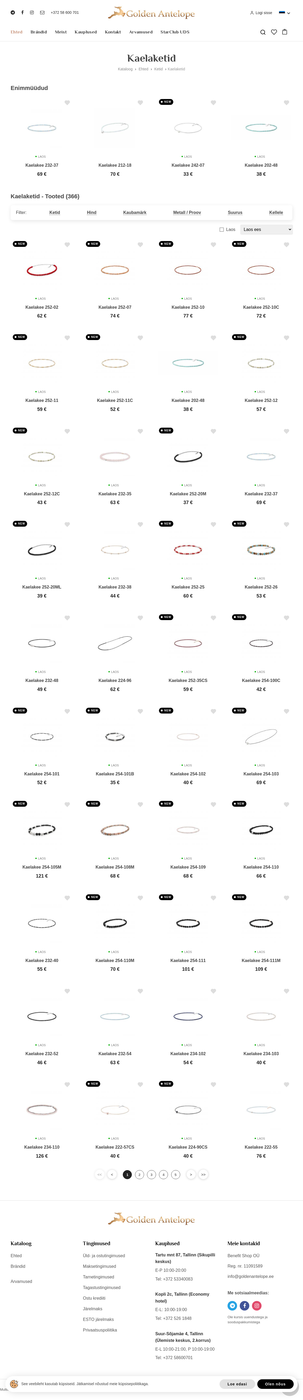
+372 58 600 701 (65, 12)
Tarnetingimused (98, 1277)
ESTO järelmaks (98, 1319)
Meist (61, 32)
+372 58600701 (178, 1357)
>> (206, 1175)
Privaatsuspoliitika (100, 1330)
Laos (230, 229)
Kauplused (86, 32)
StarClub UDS (175, 32)
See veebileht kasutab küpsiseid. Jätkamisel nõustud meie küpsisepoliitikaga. (85, 1384)
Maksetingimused (99, 1266)
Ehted (17, 32)
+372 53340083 (178, 1279)
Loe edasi (237, 1384)
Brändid (39, 32)
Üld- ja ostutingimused (104, 1255)
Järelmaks (92, 1309)
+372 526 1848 (177, 1318)
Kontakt (113, 32)
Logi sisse (261, 13)
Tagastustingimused (101, 1287)
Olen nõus (275, 1384)
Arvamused (141, 32)
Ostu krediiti (94, 1298)
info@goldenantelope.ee (251, 1276)
